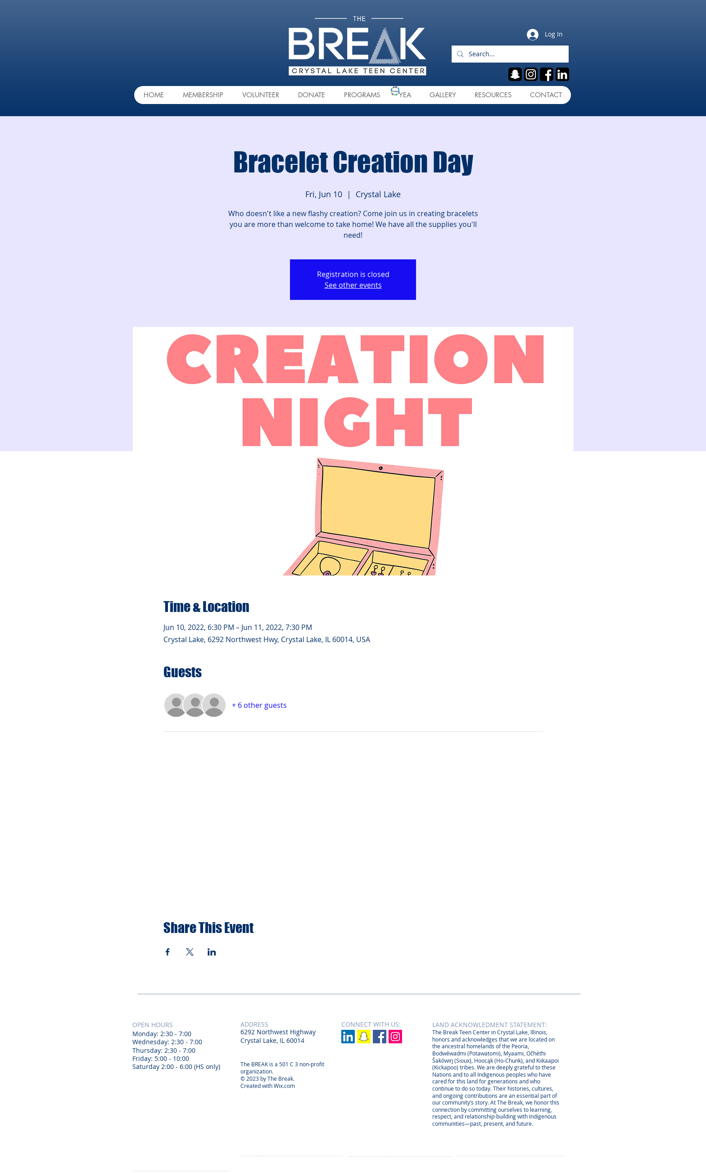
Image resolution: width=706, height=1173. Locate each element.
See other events (353, 285)
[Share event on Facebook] (167, 952)
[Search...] (509, 54)
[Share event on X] (190, 952)
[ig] (531, 74)
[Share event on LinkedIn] (212, 952)
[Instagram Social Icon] (395, 1036)
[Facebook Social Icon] (379, 1036)
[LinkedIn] (348, 1036)
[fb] (546, 74)
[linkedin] (562, 74)
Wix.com (284, 1085)
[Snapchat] (364, 1036)
